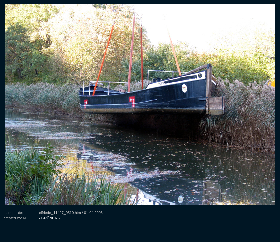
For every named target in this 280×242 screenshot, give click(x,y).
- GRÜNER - (49, 218)
